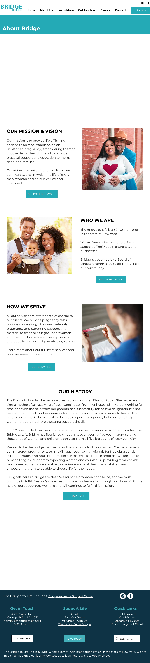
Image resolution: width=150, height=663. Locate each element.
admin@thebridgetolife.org (22, 620)
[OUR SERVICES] (41, 367)
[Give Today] (74, 638)
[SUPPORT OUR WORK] (42, 194)
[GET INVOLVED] (76, 496)
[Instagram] (143, 3)
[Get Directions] (22, 638)
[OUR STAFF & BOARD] (111, 279)
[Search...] (127, 638)
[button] (65, 10)
